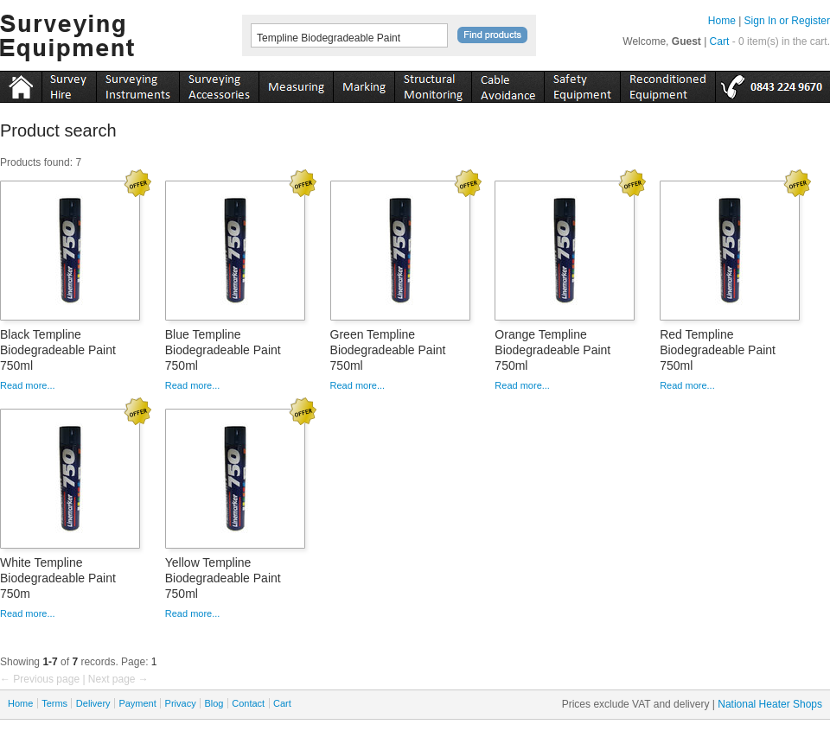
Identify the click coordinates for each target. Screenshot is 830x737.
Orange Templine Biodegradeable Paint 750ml (552, 349)
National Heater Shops (770, 704)
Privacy (180, 703)
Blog (213, 703)
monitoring (432, 84)
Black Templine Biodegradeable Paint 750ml (58, 349)
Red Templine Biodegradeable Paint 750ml (718, 349)
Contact (248, 703)
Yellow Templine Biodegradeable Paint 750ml (223, 578)
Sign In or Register (787, 21)
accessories (219, 84)
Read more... (27, 385)
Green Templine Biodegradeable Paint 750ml (388, 349)
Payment (137, 703)
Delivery (93, 703)
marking (363, 84)
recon (667, 84)
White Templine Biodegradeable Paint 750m (58, 578)
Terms (54, 703)
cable (507, 84)
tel (772, 84)
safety (582, 84)
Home (722, 21)
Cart (720, 41)
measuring (296, 84)
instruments (69, 84)
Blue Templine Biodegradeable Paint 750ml (223, 349)
